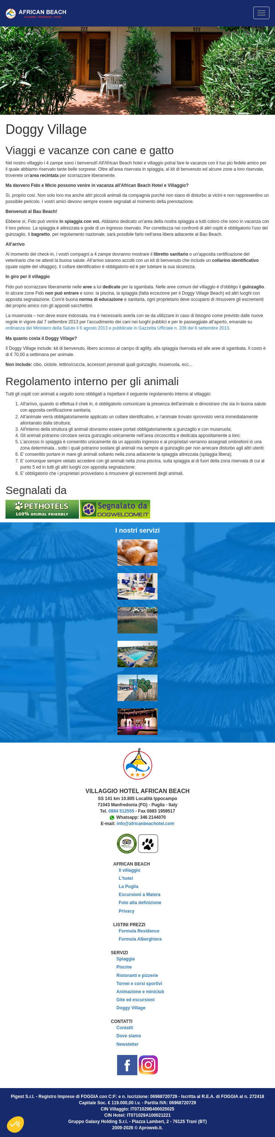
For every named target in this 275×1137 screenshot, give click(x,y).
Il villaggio (130, 870)
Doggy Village (130, 1007)
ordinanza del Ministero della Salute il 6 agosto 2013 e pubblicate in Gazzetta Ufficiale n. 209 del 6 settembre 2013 (117, 328)
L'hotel (126, 878)
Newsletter (127, 1044)
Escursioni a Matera (139, 894)
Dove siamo (128, 1035)
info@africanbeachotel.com (145, 823)
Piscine (124, 967)
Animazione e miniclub (140, 991)
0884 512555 (121, 811)
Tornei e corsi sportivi (139, 983)
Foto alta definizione (140, 902)
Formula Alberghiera (140, 939)
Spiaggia (125, 959)
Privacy (127, 911)
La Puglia (128, 886)
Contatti (124, 1027)
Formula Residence (139, 931)
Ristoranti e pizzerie (137, 975)
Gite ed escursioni (135, 999)
